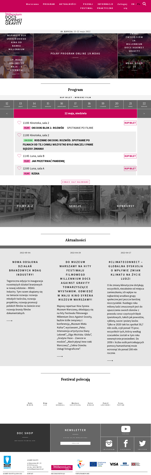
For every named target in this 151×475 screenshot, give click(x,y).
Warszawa (32, 4)
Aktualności (75, 239)
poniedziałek (62, 103)
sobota (34, 103)
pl (139, 4)
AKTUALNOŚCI (67, 4)
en (133, 4)
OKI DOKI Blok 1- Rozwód (58, 127)
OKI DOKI (28, 139)
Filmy (26, 126)
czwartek (7, 103)
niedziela (48, 103)
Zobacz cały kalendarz (75, 181)
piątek (21, 103)
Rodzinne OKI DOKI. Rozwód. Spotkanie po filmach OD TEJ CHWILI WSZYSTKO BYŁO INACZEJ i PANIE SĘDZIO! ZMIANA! (58, 143)
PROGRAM (49, 4)
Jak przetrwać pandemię (44, 160)
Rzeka (31, 172)
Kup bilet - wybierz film (75, 96)
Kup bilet (130, 122)
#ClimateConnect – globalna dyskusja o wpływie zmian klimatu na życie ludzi (125, 269)
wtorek (75, 103)
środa (89, 103)
